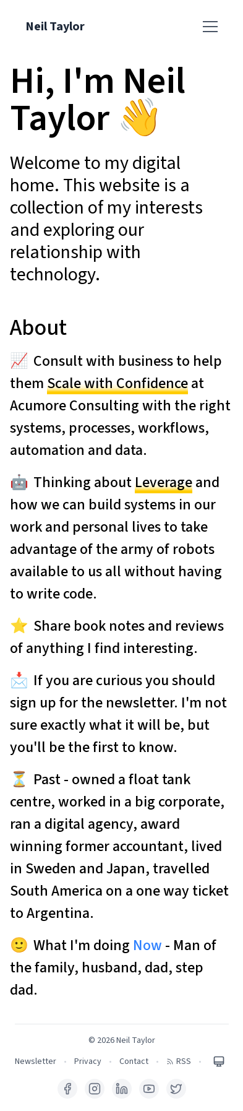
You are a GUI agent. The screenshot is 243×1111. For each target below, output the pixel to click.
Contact (133, 1061)
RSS (178, 1061)
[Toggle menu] (210, 26)
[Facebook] (67, 1089)
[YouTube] (149, 1089)
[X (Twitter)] (176, 1089)
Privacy (87, 1061)
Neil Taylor (55, 26)
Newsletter (35, 1061)
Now (147, 945)
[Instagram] (94, 1089)
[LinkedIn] (122, 1089)
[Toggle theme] (219, 1061)
